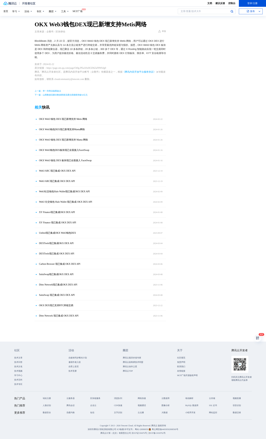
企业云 (93, 405)
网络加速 (142, 398)
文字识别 (118, 412)
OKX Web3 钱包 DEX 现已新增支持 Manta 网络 (63, 139)
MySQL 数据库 (191, 405)
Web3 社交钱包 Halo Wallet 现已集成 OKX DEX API (65, 202)
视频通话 (142, 405)
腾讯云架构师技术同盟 (133, 362)
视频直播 (237, 398)
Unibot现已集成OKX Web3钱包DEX (57, 233)
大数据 (165, 412)
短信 (92, 412)
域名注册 (47, 398)
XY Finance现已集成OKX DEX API (57, 212)
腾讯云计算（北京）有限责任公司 (115, 433)
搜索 (232, 11)
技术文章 (18, 358)
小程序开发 (190, 412)
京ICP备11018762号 (157, 433)
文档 (209, 3)
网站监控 (213, 412)
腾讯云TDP (128, 371)
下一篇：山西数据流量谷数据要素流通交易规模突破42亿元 (61, 95)
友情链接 (181, 371)
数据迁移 (237, 412)
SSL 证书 (213, 405)
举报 (162, 31)
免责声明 (181, 362)
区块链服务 (95, 398)
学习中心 (18, 375)
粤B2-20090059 (142, 429)
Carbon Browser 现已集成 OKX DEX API (59, 264)
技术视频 (18, 371)
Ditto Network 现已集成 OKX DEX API (58, 315)
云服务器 (70, 398)
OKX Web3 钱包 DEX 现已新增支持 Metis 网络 (63, 119)
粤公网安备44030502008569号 (165, 429)
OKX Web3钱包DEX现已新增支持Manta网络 (62, 129)
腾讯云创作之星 (130, 366)
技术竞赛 (73, 371)
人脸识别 (47, 405)
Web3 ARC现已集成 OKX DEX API (57, 181)
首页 (5, 11)
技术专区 (18, 384)
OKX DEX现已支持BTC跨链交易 (56, 305)
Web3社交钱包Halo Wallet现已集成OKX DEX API (64, 191)
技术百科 (18, 380)
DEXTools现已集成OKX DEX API (56, 243)
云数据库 (166, 398)
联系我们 (181, 366)
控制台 (231, 3)
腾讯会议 (70, 405)
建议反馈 (220, 3)
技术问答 (18, 362)
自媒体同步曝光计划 (78, 358)
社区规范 (181, 358)
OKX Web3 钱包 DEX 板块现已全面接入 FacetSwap (65, 160)
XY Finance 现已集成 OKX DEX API (57, 222)
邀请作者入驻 (75, 362)
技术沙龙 (18, 366)
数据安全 (47, 412)
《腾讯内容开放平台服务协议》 (139, 72)
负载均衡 (70, 412)
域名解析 (189, 398)
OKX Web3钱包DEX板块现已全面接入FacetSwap (64, 150)
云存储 (212, 398)
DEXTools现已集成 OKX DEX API (56, 253)
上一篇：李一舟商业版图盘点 (48, 91)
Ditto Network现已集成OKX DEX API (58, 284)
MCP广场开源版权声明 (187, 375)
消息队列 (118, 398)
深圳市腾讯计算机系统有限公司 (102, 429)
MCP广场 (77, 11)
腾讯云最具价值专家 (132, 358)
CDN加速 (118, 405)
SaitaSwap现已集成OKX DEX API (56, 274)
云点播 (141, 412)
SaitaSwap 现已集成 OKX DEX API (57, 295)
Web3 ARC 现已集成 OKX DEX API (57, 171)
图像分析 (166, 405)
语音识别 (237, 405)
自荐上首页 (74, 366)
